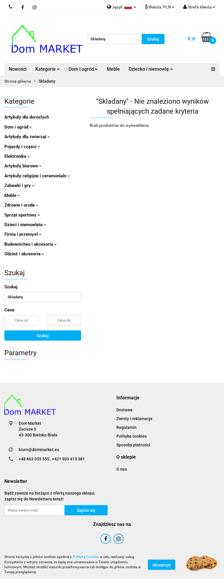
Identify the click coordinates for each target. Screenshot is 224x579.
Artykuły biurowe (22, 166)
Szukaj (42, 335)
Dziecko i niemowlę (151, 69)
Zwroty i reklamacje (134, 418)
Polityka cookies (131, 436)
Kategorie (47, 69)
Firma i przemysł (22, 234)
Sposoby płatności (133, 445)
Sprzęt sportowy (22, 215)
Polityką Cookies (86, 557)
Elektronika (17, 156)
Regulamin (126, 427)
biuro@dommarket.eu (39, 449)
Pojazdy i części (22, 146)
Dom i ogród (83, 69)
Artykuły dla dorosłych (26, 117)
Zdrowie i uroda (21, 205)
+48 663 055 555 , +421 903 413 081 (52, 459)
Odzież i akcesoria (24, 253)
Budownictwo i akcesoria (30, 244)
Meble (113, 69)
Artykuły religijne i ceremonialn (37, 175)
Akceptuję (161, 564)
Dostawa (124, 410)
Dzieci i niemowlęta (25, 224)
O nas (121, 469)
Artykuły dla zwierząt (27, 136)
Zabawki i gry (19, 185)
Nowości (18, 69)
